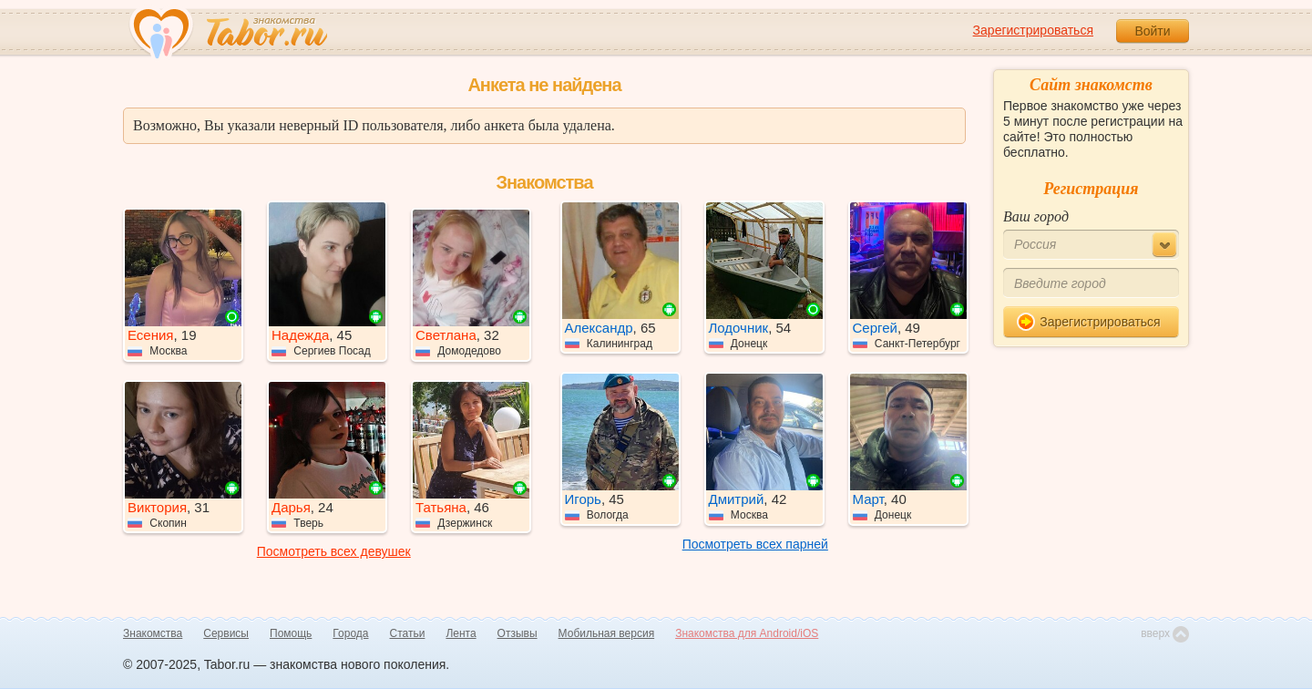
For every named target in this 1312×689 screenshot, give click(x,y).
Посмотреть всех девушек (334, 551)
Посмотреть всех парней (755, 544)
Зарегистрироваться (1033, 30)
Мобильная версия (607, 633)
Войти (1152, 31)
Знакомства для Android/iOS (746, 633)
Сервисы (226, 633)
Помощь (291, 633)
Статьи (407, 633)
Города (350, 633)
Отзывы (517, 633)
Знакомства (152, 633)
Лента (461, 633)
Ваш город (1036, 216)
